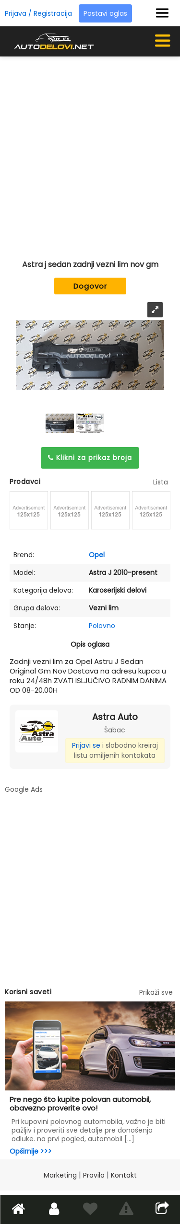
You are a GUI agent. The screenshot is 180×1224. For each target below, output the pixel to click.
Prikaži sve (156, 992)
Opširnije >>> (31, 1151)
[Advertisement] (90, 153)
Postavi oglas (105, 13)
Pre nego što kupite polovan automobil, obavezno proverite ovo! (80, 1103)
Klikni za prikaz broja (90, 457)
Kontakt (124, 1175)
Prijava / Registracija (38, 13)
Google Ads (24, 789)
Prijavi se (86, 745)
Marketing (60, 1175)
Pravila (94, 1175)
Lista (160, 482)
